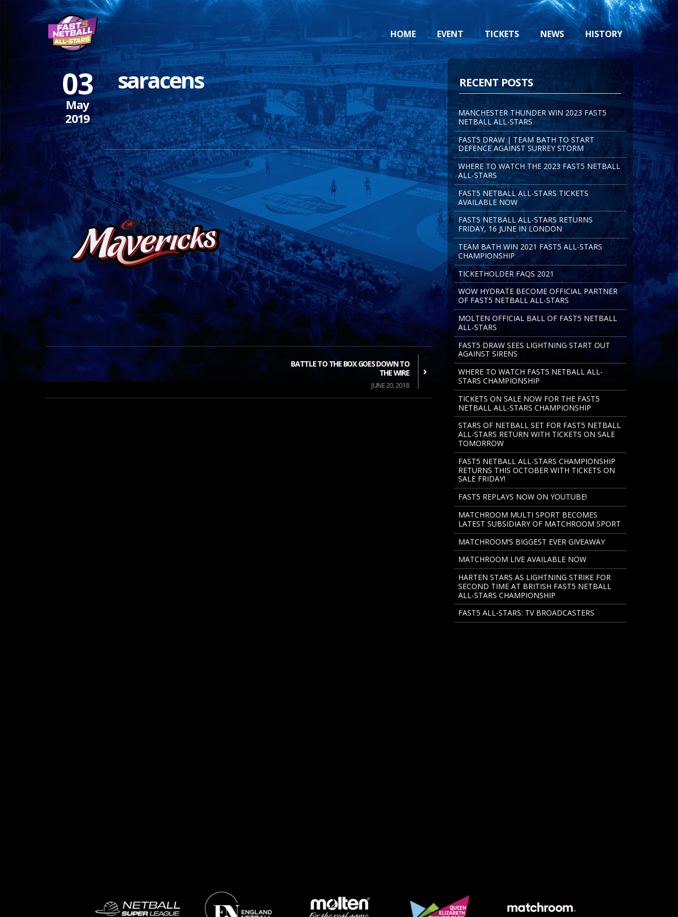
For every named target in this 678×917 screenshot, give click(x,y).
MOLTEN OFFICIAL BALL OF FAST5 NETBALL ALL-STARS (537, 322)
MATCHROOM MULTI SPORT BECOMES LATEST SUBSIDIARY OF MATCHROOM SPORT (539, 519)
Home (403, 34)
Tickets (502, 34)
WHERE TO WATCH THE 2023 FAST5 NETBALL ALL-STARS (539, 170)
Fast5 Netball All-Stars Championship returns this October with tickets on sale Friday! (536, 470)
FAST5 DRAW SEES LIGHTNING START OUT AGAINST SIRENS (534, 349)
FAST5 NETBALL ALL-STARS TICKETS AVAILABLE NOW (523, 197)
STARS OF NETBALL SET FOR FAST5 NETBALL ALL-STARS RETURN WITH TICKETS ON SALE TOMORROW (539, 434)
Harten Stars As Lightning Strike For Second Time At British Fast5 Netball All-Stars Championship (534, 586)
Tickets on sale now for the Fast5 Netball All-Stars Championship (529, 403)
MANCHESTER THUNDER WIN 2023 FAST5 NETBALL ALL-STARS (532, 117)
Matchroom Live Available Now (522, 559)
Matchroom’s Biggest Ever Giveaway (531, 542)
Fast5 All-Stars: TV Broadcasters (526, 613)
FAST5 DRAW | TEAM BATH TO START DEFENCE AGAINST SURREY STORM (526, 144)
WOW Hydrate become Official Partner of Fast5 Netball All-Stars (538, 295)
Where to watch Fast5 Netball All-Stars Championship (530, 376)
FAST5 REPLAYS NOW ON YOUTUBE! (522, 497)
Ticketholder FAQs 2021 (506, 274)
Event (450, 34)
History (603, 34)
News (552, 34)
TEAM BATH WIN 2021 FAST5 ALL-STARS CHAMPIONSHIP (530, 251)
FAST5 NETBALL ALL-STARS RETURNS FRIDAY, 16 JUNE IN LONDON (525, 224)
